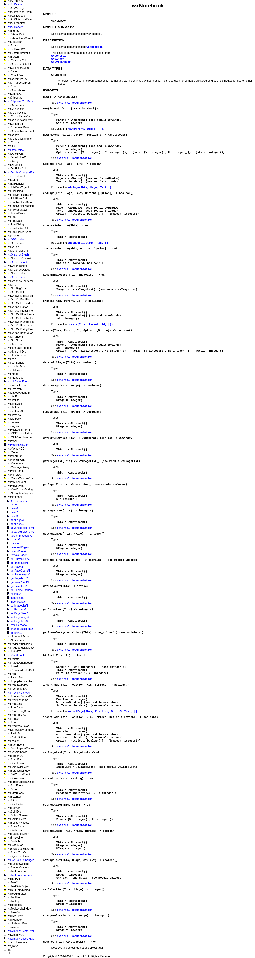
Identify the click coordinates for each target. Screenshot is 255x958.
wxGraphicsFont (17, 262)
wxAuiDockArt (16, 4)
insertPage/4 (18, 597)
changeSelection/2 (22, 628)
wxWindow (57, 58)
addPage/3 (17, 520)
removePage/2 (19, 555)
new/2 (14, 512)
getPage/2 (17, 566)
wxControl (58, 55)
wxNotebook (94, 47)
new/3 (14, 516)
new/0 (14, 508)
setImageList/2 (19, 605)
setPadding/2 (18, 609)
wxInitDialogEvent (18, 381)
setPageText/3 (19, 621)
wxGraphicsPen (17, 277)
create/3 (15, 539)
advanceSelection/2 (22, 531)
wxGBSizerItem (17, 239)
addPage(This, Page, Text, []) (91, 187)
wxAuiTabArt (15, 27)
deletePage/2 (18, 551)
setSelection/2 (19, 625)
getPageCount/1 (20, 570)
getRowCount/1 (20, 582)
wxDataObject (16, 150)
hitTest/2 (16, 593)
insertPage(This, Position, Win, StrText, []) (103, 711)
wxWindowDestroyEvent (22, 938)
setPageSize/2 (19, 613)
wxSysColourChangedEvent (24, 860)
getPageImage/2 (20, 574)
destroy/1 (16, 632)
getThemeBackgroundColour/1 (29, 590)
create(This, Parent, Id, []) (90, 324)
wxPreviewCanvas (19, 692)
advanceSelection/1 (22, 527)
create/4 (15, 543)
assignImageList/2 (21, 535)
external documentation (74, 102)
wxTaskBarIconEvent (20, 875)
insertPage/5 (18, 601)
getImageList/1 (19, 562)
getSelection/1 (19, 586)
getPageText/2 (19, 578)
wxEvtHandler (61, 62)
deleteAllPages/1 (21, 547)
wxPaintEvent (16, 655)
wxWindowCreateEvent (21, 931)
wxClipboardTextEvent (21, 101)
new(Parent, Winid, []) (85, 129)
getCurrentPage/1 (21, 558)
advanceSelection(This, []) (89, 243)
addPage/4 (17, 524)
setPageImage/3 (20, 617)
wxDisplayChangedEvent (23, 172)
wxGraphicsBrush (18, 254)
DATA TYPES (52, 68)
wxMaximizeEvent (18, 444)
